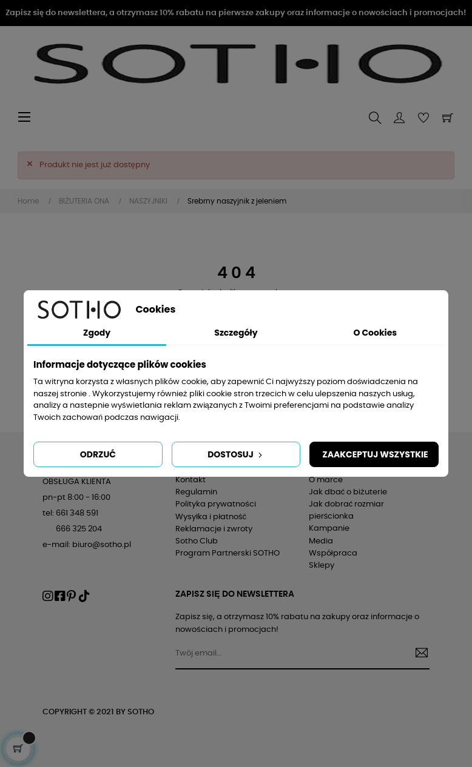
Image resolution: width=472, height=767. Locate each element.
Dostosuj (236, 454)
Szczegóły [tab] (235, 333)
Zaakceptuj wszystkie (375, 454)
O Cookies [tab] (375, 333)
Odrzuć (98, 454)
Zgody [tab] (96, 333)
